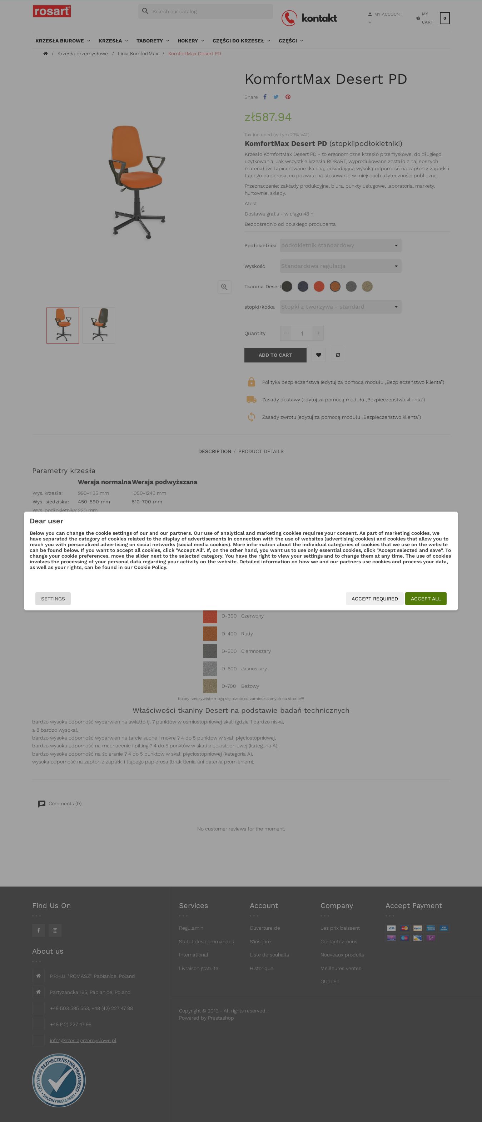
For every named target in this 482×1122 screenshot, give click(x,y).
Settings (96, 598)
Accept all (384, 598)
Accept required (332, 598)
